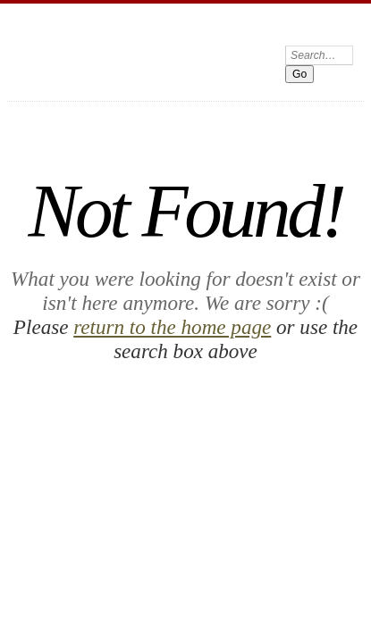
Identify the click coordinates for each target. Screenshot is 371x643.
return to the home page (127, 220)
